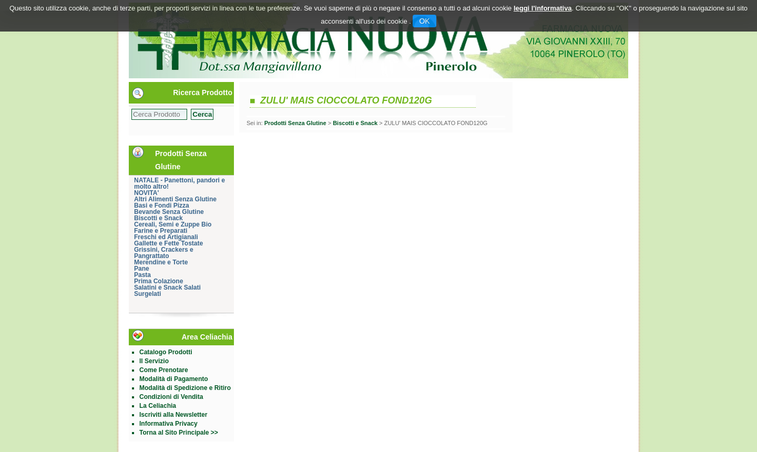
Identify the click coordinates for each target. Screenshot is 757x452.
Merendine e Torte (161, 262)
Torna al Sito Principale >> (178, 432)
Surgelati (147, 293)
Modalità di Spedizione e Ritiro (185, 388)
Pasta (142, 275)
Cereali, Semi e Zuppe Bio (172, 224)
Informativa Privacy (168, 423)
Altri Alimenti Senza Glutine (175, 199)
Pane (141, 268)
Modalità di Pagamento (173, 379)
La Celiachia (157, 405)
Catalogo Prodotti (165, 352)
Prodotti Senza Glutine (295, 123)
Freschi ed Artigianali (166, 237)
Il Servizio (154, 361)
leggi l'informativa (543, 8)
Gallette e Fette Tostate (168, 243)
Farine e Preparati (160, 230)
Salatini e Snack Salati (167, 287)
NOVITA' (146, 193)
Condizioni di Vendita (171, 396)
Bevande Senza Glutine (169, 211)
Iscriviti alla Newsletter (173, 414)
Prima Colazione (158, 281)
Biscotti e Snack (158, 218)
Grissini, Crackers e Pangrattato (163, 253)
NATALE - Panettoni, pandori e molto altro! (179, 183)
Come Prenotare (163, 370)
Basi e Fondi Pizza (161, 205)
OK (424, 21)
